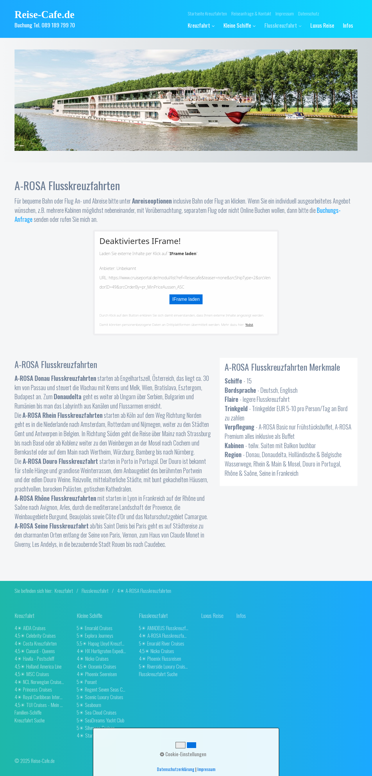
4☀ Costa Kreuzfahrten (36, 643)
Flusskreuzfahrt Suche (158, 674)
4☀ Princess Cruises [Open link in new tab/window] (33, 689)
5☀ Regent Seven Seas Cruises (101, 689)
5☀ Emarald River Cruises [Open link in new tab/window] (161, 643)
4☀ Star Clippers (92, 735)
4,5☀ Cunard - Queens (35, 651)
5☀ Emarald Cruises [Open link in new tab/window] (94, 628)
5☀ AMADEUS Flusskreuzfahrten (163, 628)
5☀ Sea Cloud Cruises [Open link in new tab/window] (97, 712)
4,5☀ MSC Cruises (32, 674)
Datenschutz (308, 13)
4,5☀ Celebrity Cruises (35, 635)
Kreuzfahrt (201, 25)
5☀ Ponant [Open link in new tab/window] (87, 681)
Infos (348, 25)
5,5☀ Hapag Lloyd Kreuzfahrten (101, 643)
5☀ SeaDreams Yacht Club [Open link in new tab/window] (100, 720)
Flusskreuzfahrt (283, 25)
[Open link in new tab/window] (212, 615)
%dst (249, 324)
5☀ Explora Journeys (95, 635)
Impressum (285, 13)
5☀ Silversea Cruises (96, 727)
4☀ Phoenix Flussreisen (160, 658)
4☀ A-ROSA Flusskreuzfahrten (163, 635)
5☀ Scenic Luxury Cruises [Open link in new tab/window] (100, 697)
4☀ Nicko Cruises (93, 658)
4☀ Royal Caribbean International (39, 697)
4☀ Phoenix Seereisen (97, 674)
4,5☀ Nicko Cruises (156, 651)
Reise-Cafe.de (44, 14)
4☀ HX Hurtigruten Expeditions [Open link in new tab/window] (101, 651)
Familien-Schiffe (28, 712)
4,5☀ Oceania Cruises (96, 666)
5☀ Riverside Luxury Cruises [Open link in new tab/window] (163, 666)
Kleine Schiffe (239, 25)
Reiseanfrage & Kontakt (251, 13)
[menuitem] (203, 26)
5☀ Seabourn (89, 704)
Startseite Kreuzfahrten (207, 13)
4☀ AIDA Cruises (30, 628)
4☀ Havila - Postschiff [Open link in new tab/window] (34, 658)
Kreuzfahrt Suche (30, 720)
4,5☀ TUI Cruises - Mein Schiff (39, 704)
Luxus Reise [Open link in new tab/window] (322, 25)
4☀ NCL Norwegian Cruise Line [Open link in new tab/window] (39, 681)
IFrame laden (186, 299)
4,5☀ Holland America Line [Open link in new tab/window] (38, 666)
